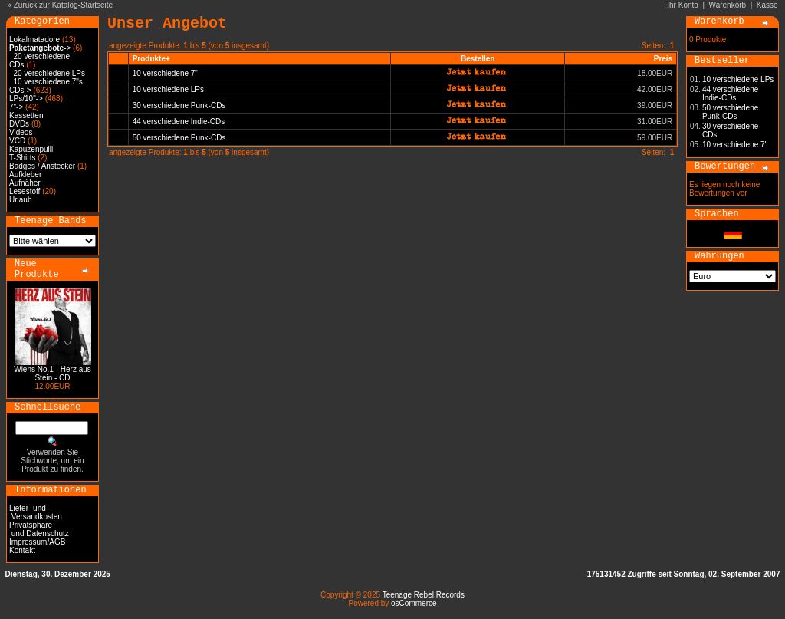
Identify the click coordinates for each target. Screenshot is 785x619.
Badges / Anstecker (42, 166)
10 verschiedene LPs (168, 89)
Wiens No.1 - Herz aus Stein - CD (52, 373)
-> (40, 48)
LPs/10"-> (26, 98)
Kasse (767, 5)
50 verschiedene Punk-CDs (179, 137)
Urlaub (20, 200)
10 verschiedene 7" (165, 73)
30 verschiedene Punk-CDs (179, 105)
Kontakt (22, 550)
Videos (20, 132)
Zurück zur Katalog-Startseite (63, 5)
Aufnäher (25, 183)
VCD (17, 141)
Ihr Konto (682, 5)
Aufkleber (25, 174)
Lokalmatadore (34, 39)
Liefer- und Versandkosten (35, 512)
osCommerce (413, 603)
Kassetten (26, 115)
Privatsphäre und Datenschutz (39, 529)
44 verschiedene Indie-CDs (179, 121)
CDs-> (20, 90)
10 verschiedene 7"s (48, 81)
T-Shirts (22, 157)
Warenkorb (728, 5)
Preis (663, 58)
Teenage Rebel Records (424, 595)
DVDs (19, 124)
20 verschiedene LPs (49, 73)
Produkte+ (151, 58)
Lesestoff (24, 191)
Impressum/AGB (37, 542)
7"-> (16, 107)
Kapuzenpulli (31, 149)
